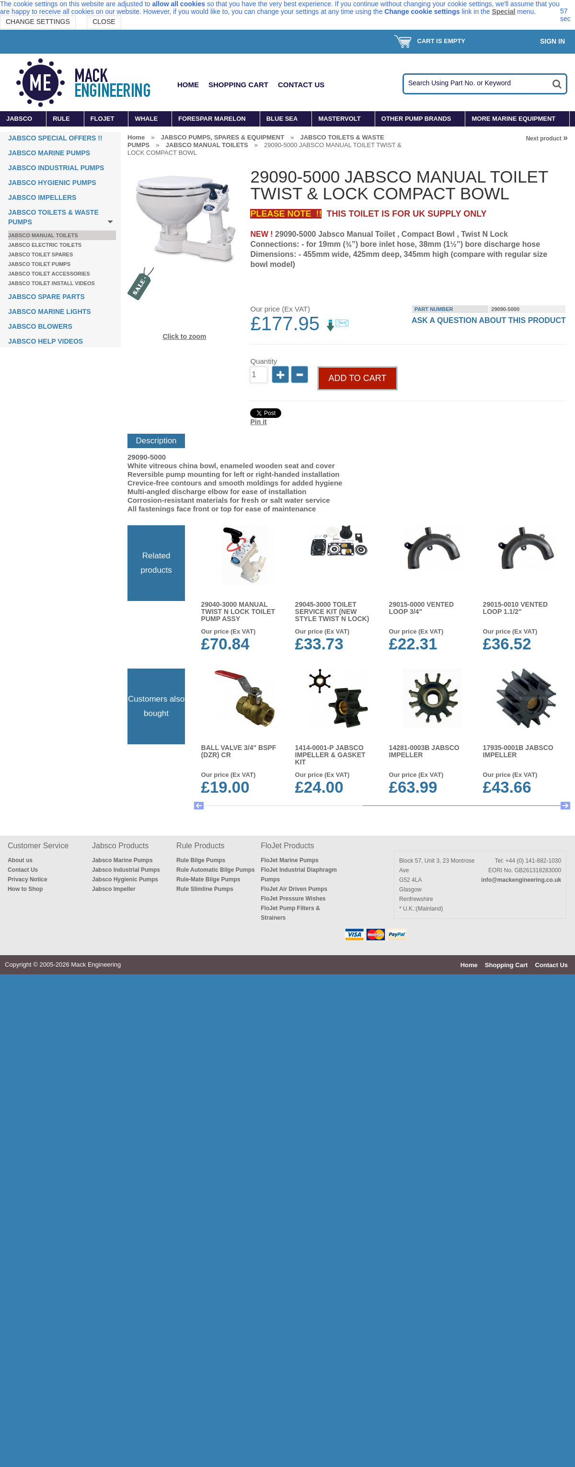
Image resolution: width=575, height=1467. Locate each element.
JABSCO (19, 118)
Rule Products (200, 846)
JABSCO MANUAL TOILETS (43, 235)
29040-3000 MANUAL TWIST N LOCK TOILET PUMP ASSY (238, 612)
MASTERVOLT (339, 118)
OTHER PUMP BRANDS (416, 118)
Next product (547, 138)
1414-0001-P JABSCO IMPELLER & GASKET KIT (330, 755)
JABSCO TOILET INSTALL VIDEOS (51, 283)
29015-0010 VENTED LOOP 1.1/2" (515, 608)
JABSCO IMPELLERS (42, 197)
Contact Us (301, 85)
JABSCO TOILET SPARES (40, 254)
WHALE (146, 118)
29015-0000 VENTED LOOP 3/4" (421, 608)
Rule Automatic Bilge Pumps (215, 869)
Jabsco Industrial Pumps (126, 869)
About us (20, 860)
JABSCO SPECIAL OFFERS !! (55, 138)
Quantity (263, 361)
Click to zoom (184, 336)
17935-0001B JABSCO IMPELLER (518, 751)
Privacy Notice (27, 879)
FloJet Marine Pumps (290, 860)
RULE (61, 118)
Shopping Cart (238, 85)
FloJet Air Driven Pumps (294, 889)
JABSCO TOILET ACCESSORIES (49, 274)
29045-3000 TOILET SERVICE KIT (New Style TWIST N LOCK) (332, 612)
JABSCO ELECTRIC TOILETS (44, 245)
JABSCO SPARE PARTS (46, 296)
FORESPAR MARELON (212, 118)
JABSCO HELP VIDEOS (45, 341)
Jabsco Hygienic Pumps (125, 879)
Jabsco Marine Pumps (122, 860)
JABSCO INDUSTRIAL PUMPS (56, 168)
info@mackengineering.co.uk (521, 880)
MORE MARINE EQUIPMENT (513, 118)
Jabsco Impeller (114, 889)
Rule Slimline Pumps (204, 889)
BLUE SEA (282, 118)
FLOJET (103, 118)
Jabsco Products (120, 846)
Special (503, 11)
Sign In (552, 41)
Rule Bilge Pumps (200, 860)
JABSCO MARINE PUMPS (49, 153)
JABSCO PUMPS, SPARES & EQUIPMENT (222, 137)
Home (188, 85)
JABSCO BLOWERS (40, 326)
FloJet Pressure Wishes (293, 898)
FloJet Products (287, 846)
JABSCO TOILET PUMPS (39, 264)
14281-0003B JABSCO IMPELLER (424, 751)
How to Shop (25, 889)
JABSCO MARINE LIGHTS (49, 311)
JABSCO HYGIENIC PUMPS (52, 182)
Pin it (258, 422)
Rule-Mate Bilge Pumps (208, 879)
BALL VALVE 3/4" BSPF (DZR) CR (238, 751)
